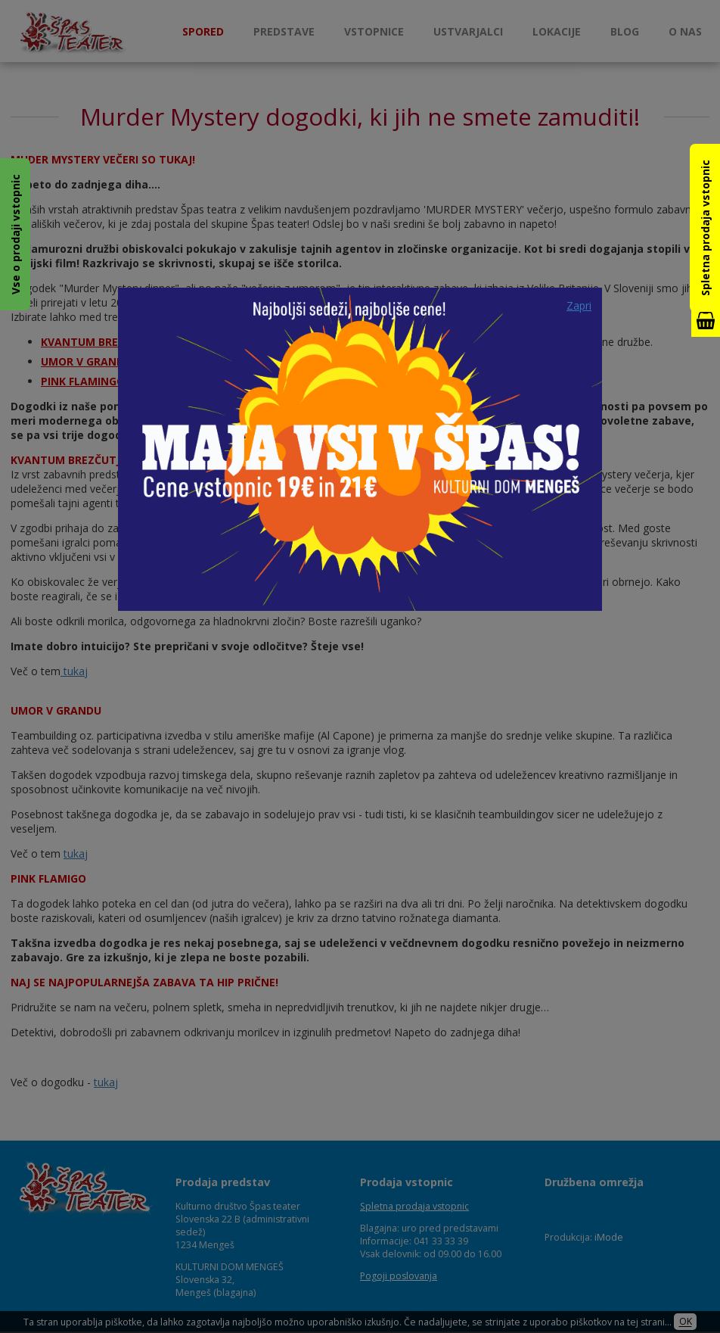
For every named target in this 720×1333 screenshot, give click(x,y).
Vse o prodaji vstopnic (15, 234)
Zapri (578, 305)
